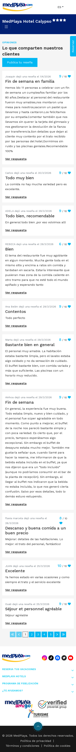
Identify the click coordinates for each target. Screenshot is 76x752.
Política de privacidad (35, 741)
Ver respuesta (15, 159)
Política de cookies (57, 746)
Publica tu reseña (20, 62)
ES (59, 7)
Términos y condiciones (22, 746)
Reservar (73, 46)
